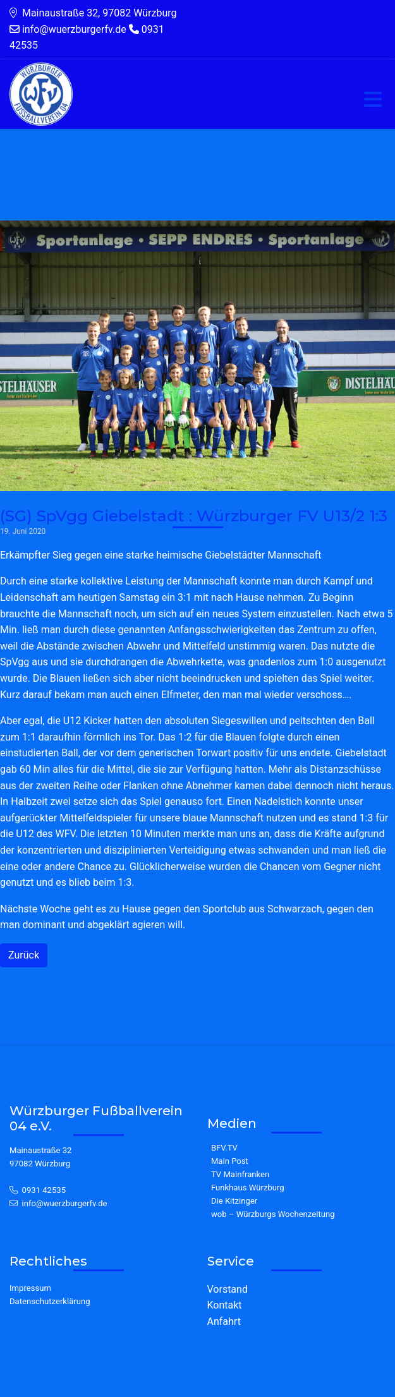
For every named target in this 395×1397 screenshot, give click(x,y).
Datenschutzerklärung (49, 1301)
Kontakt (224, 1305)
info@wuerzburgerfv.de (64, 1203)
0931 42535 (44, 1190)
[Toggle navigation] (373, 100)
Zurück (23, 955)
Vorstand (227, 1289)
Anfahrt (224, 1321)
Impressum (30, 1288)
